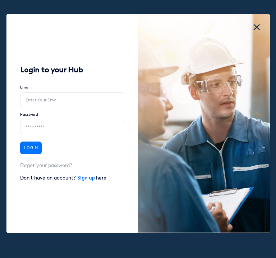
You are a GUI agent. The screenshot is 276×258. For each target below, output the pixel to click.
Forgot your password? (46, 165)
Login (31, 147)
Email (25, 87)
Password (29, 114)
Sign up (86, 178)
